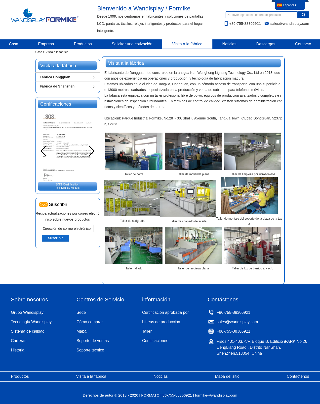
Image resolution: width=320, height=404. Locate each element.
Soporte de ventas (93, 341)
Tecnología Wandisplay (31, 322)
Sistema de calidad (27, 331)
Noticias (229, 44)
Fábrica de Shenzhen (57, 86)
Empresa (46, 44)
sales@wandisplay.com (289, 23)
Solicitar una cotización (132, 44)
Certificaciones (155, 341)
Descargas (265, 44)
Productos (83, 44)
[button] (91, 150)
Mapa (81, 331)
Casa (38, 52)
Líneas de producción (161, 322)
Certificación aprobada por (165, 312)
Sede (81, 312)
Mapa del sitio (227, 376)
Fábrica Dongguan (55, 77)
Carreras (18, 341)
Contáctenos (298, 376)
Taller (147, 331)
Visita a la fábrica (187, 44)
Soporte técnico (90, 350)
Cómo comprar (90, 322)
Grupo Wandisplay (27, 312)
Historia (17, 350)
